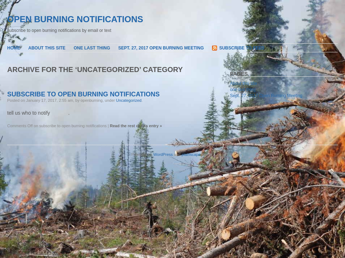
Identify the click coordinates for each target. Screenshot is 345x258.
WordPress (163, 154)
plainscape (191, 154)
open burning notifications (75, 19)
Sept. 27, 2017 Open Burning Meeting (161, 48)
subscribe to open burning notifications (83, 94)
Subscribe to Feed (241, 48)
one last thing (92, 48)
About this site (46, 48)
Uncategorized (129, 100)
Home (13, 48)
